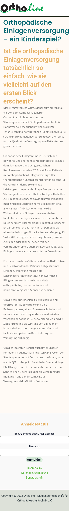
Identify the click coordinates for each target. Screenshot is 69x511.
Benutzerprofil (34, 477)
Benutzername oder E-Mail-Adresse (34, 433)
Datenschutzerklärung (34, 472)
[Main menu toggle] (65, 8)
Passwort (34, 446)
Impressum (34, 468)
